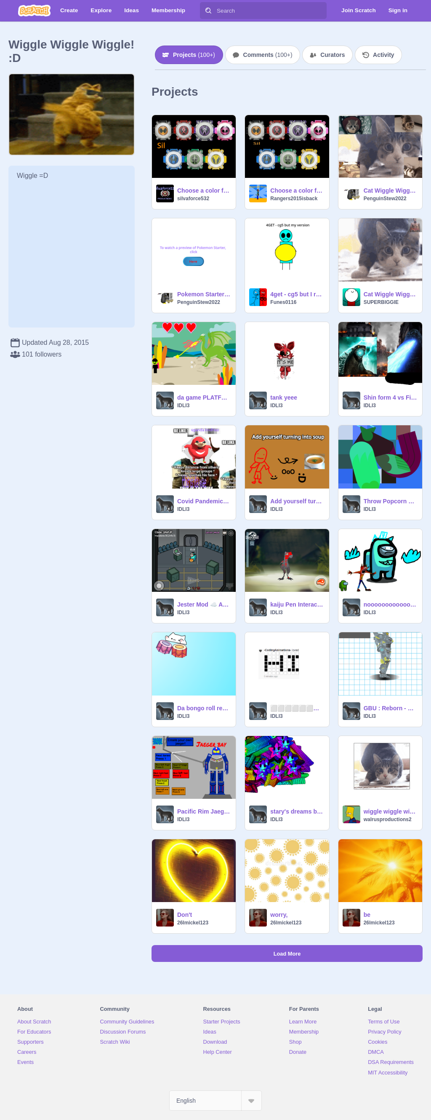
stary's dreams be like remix (297, 811)
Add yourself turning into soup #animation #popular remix (297, 501)
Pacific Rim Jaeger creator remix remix (204, 811)
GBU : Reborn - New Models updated (390, 708)
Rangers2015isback (293, 198)
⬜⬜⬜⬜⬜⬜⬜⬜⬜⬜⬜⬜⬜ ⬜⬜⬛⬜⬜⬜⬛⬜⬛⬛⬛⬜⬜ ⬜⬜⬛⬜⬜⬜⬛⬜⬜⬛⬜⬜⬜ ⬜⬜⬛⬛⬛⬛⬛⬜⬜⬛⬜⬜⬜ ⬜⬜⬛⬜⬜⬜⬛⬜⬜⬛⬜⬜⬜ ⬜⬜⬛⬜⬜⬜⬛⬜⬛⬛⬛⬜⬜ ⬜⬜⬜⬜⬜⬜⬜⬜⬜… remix (297, 708)
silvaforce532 (193, 198)
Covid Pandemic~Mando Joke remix (204, 501)
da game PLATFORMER (204, 397)
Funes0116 (283, 302)
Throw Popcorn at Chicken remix (390, 501)
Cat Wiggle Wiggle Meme (390, 294)
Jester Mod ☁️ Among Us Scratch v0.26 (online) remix (204, 604)
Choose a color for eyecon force (297, 190)
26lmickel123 (192, 923)
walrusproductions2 (388, 819)
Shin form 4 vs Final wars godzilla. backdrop (390, 397)
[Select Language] (215, 1100)
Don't (184, 914)
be (367, 914)
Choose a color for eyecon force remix (204, 190)
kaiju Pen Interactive (297, 604)
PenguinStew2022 (385, 198)
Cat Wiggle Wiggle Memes (390, 190)
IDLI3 (183, 405)
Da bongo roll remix (204, 708)
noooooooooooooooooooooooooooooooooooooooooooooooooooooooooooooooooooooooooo (390, 604)
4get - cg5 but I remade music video (297, 294)
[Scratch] (34, 10)
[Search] (208, 10)
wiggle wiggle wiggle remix (390, 811)
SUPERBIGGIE (381, 302)
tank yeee (283, 397)
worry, (278, 914)
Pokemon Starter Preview (204, 294)
